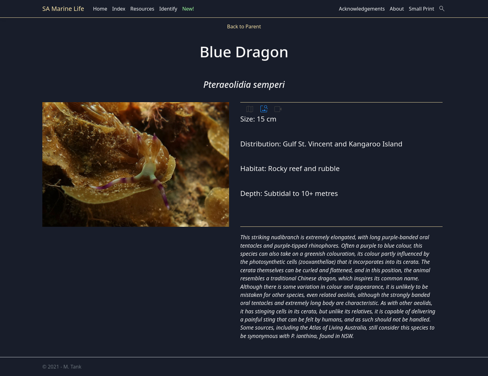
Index (118, 8)
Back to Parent (244, 26)
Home (100, 8)
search (442, 8)
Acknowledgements (362, 8)
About (397, 8)
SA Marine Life (63, 8)
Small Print (421, 8)
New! (188, 8)
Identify (168, 8)
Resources (142, 8)
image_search (264, 109)
